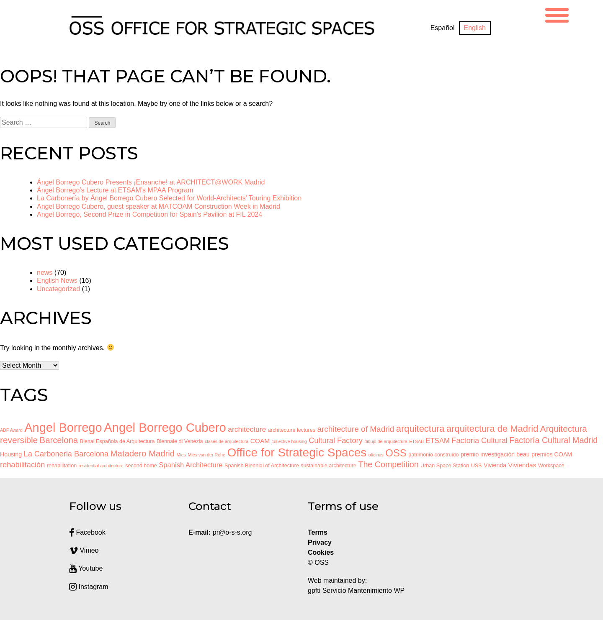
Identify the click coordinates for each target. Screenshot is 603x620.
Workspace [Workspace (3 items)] (551, 466)
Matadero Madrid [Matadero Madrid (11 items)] (143, 453)
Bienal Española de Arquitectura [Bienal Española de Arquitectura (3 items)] (117, 441)
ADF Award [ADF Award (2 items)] (11, 430)
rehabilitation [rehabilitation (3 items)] (62, 466)
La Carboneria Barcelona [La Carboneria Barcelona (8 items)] (66, 454)
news (44, 272)
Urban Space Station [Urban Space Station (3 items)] (444, 466)
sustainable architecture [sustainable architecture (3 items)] (328, 466)
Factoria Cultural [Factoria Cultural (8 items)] (479, 440)
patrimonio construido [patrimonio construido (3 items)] (433, 455)
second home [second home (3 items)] (141, 466)
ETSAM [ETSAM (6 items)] (438, 441)
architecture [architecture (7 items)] (247, 429)
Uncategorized (58, 288)
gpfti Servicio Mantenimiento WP (356, 590)
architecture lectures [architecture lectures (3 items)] (291, 430)
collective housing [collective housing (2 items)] (289, 441)
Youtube (86, 568)
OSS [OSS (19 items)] (395, 453)
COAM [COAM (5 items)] (260, 440)
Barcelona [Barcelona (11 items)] (59, 440)
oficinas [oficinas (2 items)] (376, 454)
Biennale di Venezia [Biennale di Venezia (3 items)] (180, 441)
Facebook (87, 532)
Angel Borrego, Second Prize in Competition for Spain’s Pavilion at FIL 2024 (149, 214)
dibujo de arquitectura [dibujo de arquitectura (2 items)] (385, 441)
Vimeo (84, 550)
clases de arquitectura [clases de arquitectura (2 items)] (226, 441)
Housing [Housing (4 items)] (11, 454)
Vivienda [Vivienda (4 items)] (495, 465)
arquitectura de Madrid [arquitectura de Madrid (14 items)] (492, 428)
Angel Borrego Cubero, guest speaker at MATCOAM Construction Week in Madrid (158, 206)
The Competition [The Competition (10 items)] (388, 464)
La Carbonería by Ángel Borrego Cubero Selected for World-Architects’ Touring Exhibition (169, 198)
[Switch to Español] (442, 28)
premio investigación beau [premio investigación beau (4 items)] (495, 454)
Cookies (321, 552)
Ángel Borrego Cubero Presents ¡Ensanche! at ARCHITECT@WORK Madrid (151, 182)
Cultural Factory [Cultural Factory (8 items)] (336, 440)
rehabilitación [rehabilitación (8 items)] (22, 465)
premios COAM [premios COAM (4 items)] (551, 454)
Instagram (88, 586)
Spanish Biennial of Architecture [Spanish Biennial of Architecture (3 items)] (261, 466)
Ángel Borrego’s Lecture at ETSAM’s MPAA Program (115, 190)
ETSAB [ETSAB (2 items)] (416, 441)
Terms (317, 532)
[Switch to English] (475, 28)
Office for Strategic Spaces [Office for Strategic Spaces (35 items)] (296, 452)
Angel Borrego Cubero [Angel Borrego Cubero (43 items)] (165, 427)
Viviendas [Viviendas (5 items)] (522, 465)
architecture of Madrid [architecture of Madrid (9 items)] (355, 429)
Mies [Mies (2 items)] (181, 454)
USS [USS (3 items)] (476, 466)
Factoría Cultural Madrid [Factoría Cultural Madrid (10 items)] (553, 440)
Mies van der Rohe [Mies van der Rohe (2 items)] (206, 454)
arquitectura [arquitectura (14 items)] (420, 428)
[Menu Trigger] (557, 14)
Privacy (320, 542)
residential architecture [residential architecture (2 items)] (101, 465)
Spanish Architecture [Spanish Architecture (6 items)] (190, 465)
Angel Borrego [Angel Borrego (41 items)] (63, 427)
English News (57, 280)
